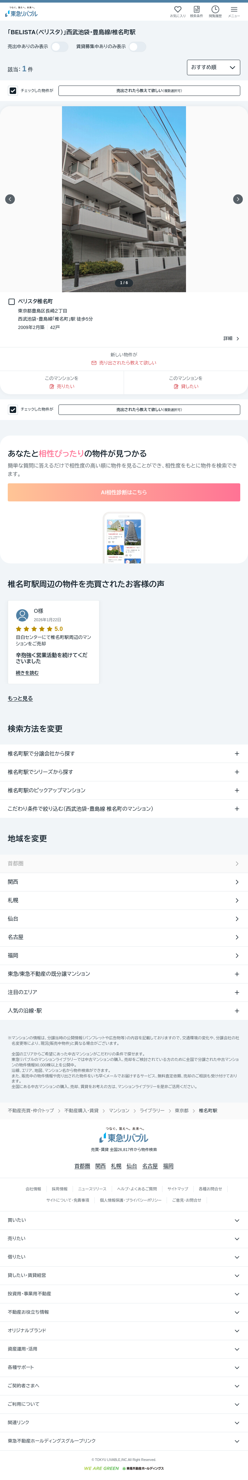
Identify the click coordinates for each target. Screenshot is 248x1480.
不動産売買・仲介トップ (31, 1110)
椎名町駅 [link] (208, 1110)
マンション (119, 1110)
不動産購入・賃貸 (81, 1110)
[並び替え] (213, 67)
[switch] (59, 47)
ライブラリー (152, 1110)
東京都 (182, 1110)
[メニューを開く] (234, 12)
